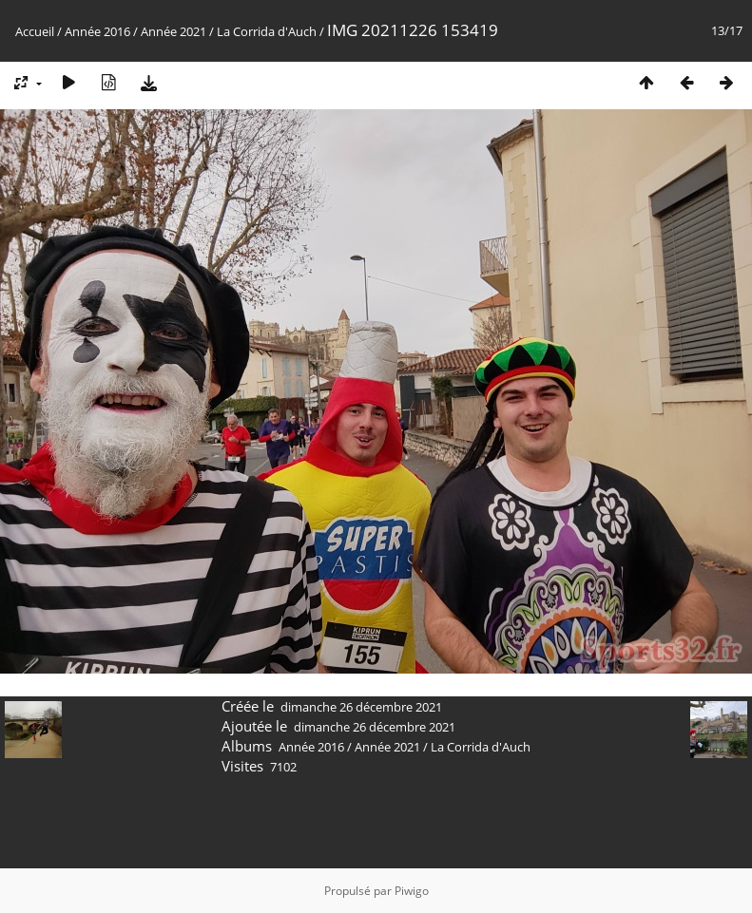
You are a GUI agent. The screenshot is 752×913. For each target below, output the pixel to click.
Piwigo (412, 891)
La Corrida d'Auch (267, 31)
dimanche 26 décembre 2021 (361, 706)
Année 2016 (97, 31)
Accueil (34, 31)
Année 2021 (173, 31)
